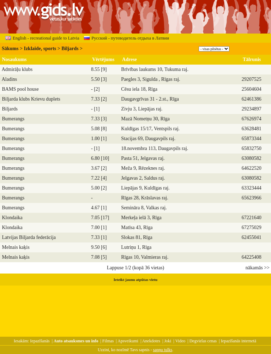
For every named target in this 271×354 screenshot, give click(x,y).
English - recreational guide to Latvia (42, 38)
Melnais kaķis (16, 247)
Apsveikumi (128, 340)
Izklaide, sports (40, 48)
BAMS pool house (20, 89)
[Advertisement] (135, 308)
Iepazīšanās (39, 340)
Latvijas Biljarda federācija (29, 237)
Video (180, 340)
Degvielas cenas (203, 340)
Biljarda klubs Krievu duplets (31, 99)
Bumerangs (13, 118)
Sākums (10, 48)
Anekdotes (151, 340)
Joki (167, 340)
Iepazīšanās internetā (238, 340)
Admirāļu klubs (17, 69)
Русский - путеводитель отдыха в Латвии (126, 38)
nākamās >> (258, 267)
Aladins (9, 79)
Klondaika (12, 217)
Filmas (108, 340)
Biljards (69, 48)
